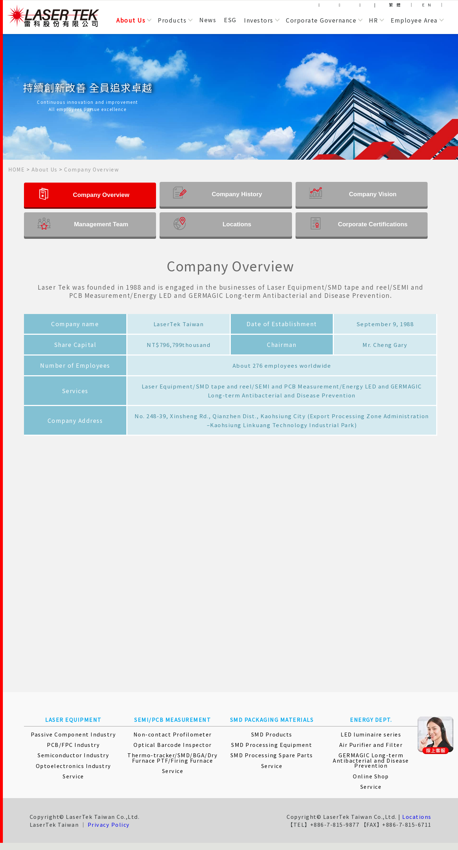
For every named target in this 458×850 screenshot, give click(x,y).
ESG (230, 19)
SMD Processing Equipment (271, 744)
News (207, 19)
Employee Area (414, 20)
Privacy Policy (109, 824)
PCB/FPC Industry (73, 744)
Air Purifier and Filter (371, 744)
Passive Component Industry (73, 734)
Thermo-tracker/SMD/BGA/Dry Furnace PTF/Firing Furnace (172, 757)
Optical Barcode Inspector (172, 744)
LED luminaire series (371, 734)
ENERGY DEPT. (371, 719)
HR (373, 20)
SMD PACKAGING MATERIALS (272, 719)
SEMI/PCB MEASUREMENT (172, 719)
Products (172, 20)
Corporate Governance (321, 20)
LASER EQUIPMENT (73, 719)
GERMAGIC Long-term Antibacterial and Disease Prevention (371, 760)
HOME (16, 169)
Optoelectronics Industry (73, 765)
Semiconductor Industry (73, 755)
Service (73, 776)
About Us (130, 20)
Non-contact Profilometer (172, 734)
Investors (258, 20)
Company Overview (91, 169)
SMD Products (271, 734)
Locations (417, 816)
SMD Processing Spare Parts (271, 755)
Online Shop (371, 776)
